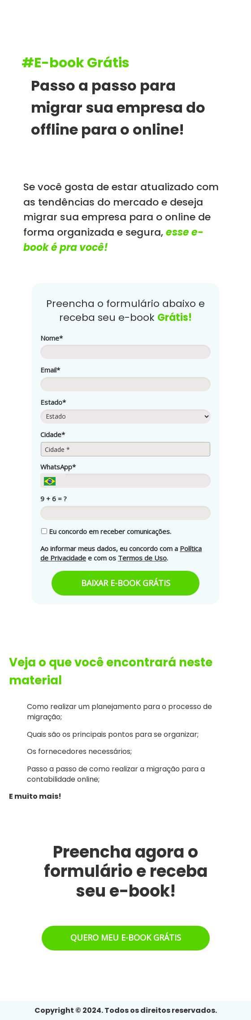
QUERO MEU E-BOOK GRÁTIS (125, 937)
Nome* (51, 338)
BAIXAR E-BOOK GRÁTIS (125, 583)
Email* (50, 370)
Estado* (53, 402)
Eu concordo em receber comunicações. (106, 531)
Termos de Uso (142, 557)
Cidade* (52, 434)
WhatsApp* (58, 467)
